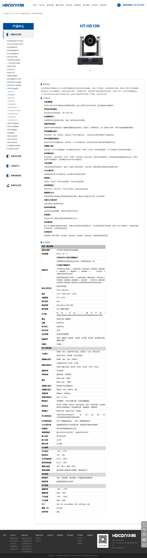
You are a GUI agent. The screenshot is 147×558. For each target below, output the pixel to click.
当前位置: (6, 13)
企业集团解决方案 (27, 541)
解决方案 (25, 535)
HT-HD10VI (11, 98)
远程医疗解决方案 (27, 546)
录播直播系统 (14, 546)
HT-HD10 (10, 91)
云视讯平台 (13, 543)
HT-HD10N (11, 95)
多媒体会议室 (14, 549)
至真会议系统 (14, 541)
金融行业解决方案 (27, 549)
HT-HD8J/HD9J (12, 107)
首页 (10, 13)
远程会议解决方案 (27, 538)
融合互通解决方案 (27, 551)
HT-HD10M (11, 101)
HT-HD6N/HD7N (13, 114)
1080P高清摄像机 (37, 13)
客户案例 (70, 535)
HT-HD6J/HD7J (12, 120)
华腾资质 (79, 543)
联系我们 (90, 535)
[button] (41, 5)
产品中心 (17, 13)
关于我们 (80, 535)
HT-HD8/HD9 (12, 104)
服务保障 (38, 538)
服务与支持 (39, 535)
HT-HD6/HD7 (12, 117)
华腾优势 (79, 541)
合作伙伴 (50, 535)
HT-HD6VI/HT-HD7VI (14, 110)
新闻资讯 (60, 535)
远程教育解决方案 (27, 543)
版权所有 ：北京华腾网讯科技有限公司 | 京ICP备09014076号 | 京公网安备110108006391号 (73, 555)
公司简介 (79, 538)
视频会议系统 (25, 13)
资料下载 (38, 541)
